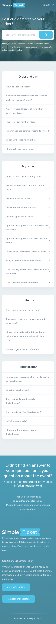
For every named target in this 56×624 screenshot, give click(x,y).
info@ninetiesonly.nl (28, 486)
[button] (28, 86)
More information (16, 587)
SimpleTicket (35, 618)
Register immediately (18, 599)
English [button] (46, 5)
